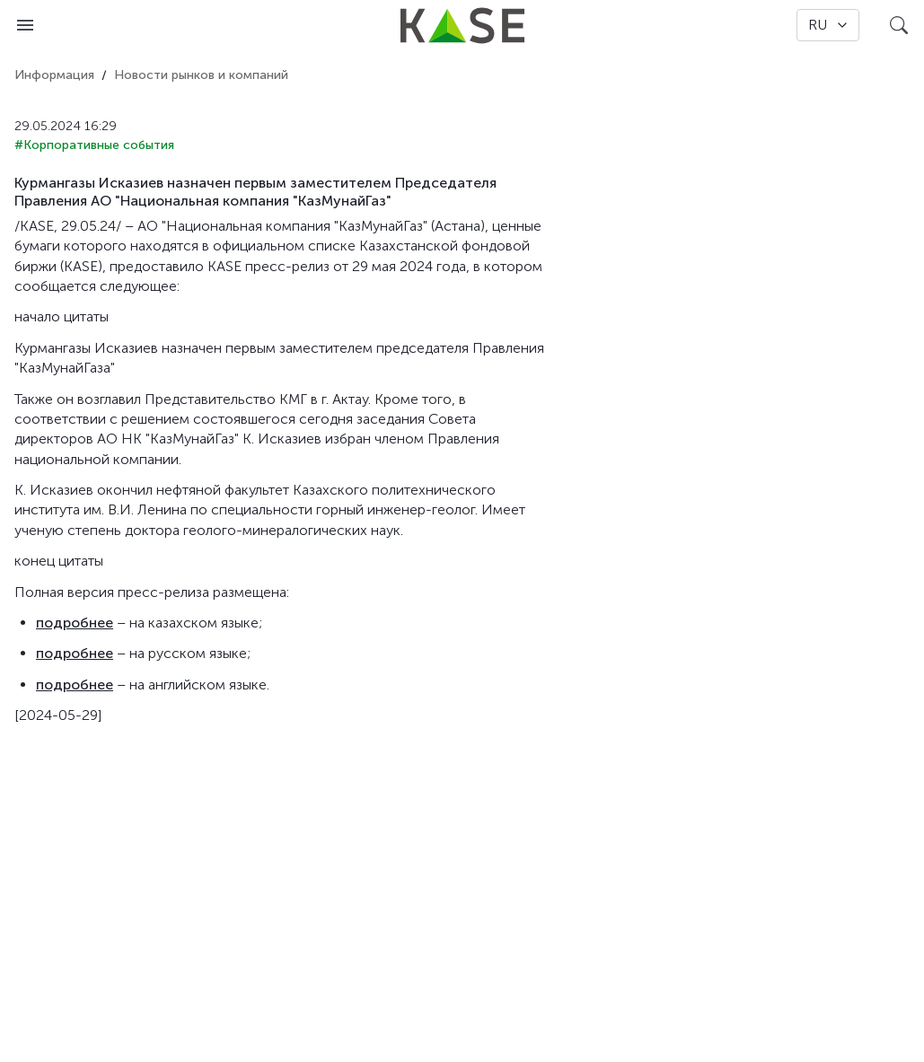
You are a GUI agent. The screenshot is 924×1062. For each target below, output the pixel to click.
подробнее (74, 622)
